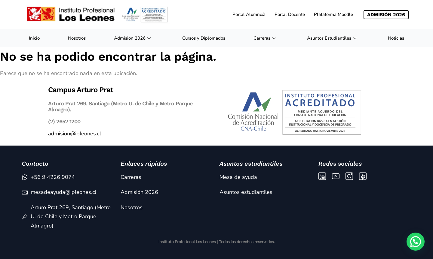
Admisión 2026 (133, 38)
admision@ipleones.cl (74, 133)
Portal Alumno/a (249, 14)
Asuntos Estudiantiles (332, 38)
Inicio (34, 38)
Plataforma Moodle (333, 14)
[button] (416, 242)
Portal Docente (290, 14)
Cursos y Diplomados (203, 38)
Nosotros (77, 38)
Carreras (265, 38)
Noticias (396, 38)
